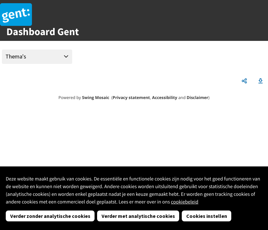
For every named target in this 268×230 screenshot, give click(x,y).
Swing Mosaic (95, 97)
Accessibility (164, 97)
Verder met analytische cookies (138, 216)
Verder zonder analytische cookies (50, 216)
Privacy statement (131, 97)
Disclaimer (197, 97)
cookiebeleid (184, 202)
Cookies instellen (206, 216)
